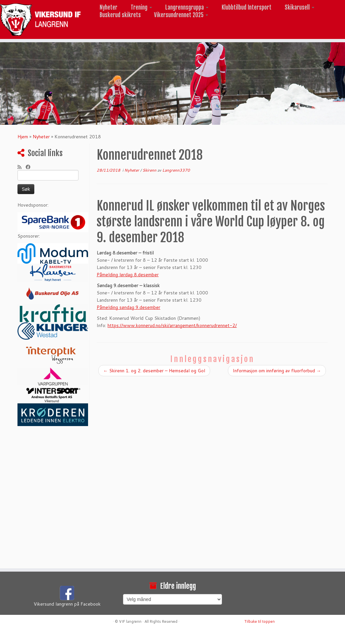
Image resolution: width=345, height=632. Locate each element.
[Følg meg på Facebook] (30, 167)
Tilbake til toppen (259, 621)
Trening (141, 7)
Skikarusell (299, 7)
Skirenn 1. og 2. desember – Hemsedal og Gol (154, 370)
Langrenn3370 (176, 170)
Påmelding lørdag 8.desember (128, 274)
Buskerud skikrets (120, 15)
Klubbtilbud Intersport (246, 7)
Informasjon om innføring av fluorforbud (277, 370)
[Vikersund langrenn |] (40, 19)
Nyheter (108, 7)
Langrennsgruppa (186, 7)
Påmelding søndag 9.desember (128, 307)
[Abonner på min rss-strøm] (21, 167)
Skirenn (149, 170)
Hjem (22, 136)
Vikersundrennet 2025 (181, 15)
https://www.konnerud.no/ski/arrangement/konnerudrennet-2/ (172, 325)
